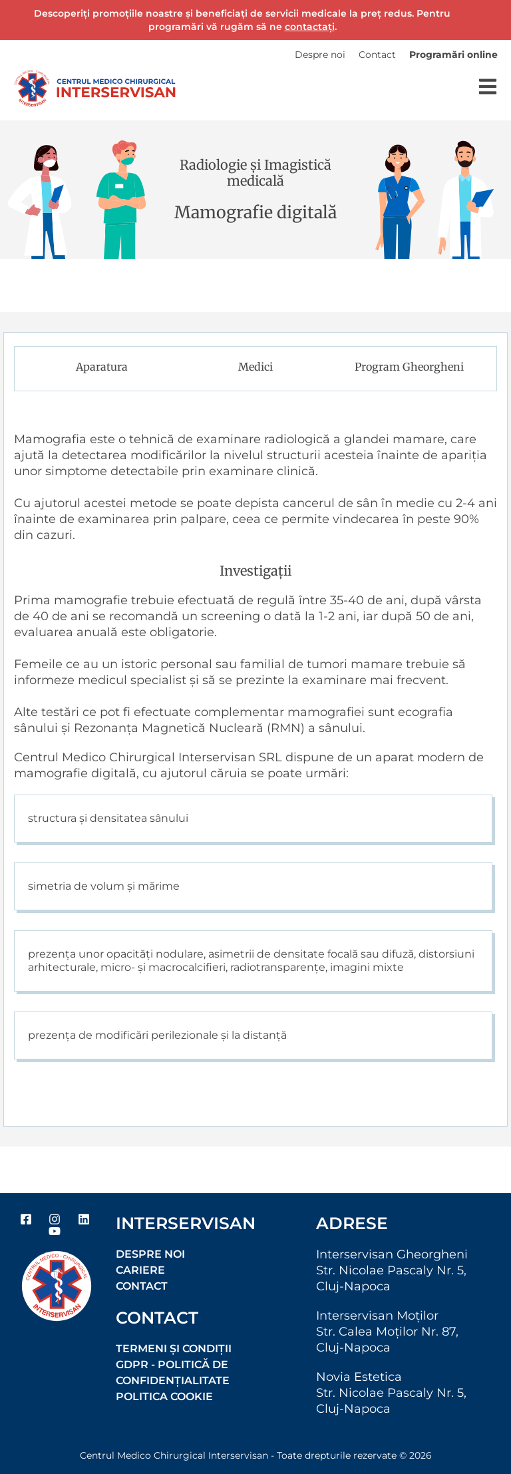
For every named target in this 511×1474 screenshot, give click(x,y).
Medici (255, 366)
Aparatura (102, 366)
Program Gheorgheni (409, 366)
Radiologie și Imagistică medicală (255, 172)
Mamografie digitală (255, 212)
